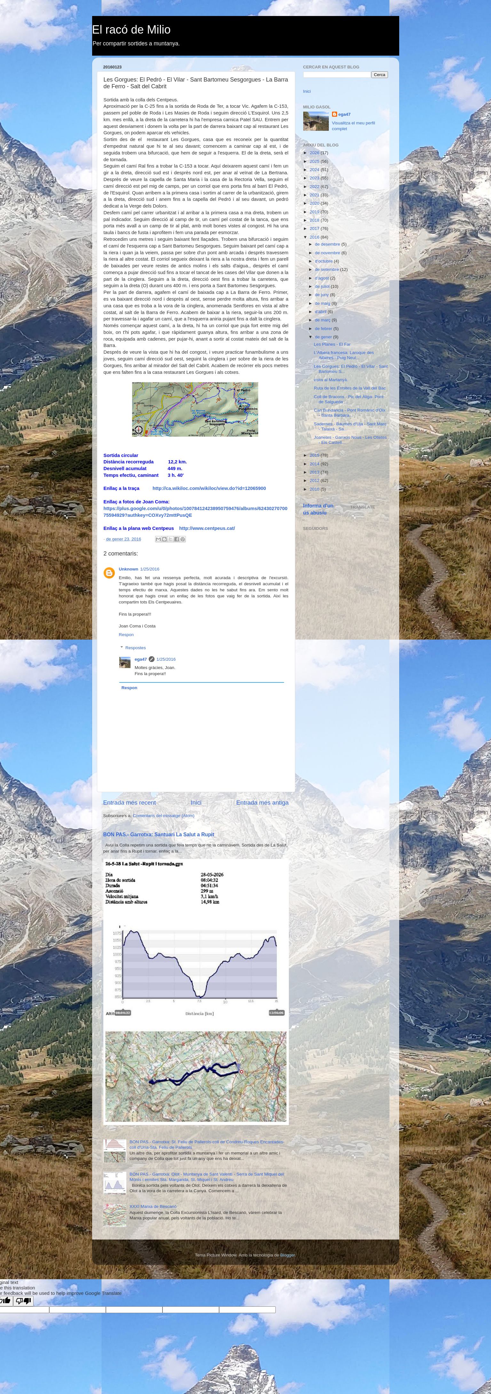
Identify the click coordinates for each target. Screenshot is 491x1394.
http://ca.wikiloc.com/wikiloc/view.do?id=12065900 (209, 488)
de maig (323, 303)
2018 (315, 220)
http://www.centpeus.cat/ (207, 528)
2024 (315, 169)
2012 (315, 480)
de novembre (328, 252)
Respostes (135, 647)
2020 (315, 203)
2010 (315, 489)
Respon (126, 634)
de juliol (323, 286)
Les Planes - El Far (332, 344)
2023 (315, 178)
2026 (315, 152)
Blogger (287, 1255)
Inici (196, 802)
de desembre (328, 244)
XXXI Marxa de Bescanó (153, 1206)
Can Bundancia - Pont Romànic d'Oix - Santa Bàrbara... (349, 413)
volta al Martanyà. (331, 379)
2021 (315, 195)
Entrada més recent (129, 802)
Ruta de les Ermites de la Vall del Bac (350, 388)
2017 (315, 228)
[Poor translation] (23, 1301)
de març (323, 320)
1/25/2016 (149, 569)
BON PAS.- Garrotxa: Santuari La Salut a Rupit (158, 834)
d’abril (321, 311)
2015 (315, 455)
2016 (315, 237)
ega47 (141, 659)
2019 (315, 211)
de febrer (324, 328)
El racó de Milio (131, 29)
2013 (315, 472)
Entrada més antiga (262, 802)
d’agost (322, 278)
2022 (315, 186)
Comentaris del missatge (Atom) (163, 815)
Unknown (129, 569)
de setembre (327, 269)
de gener (324, 337)
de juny (322, 294)
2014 (315, 463)
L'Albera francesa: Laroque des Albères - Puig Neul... (344, 355)
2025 (315, 161)
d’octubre (324, 261)
